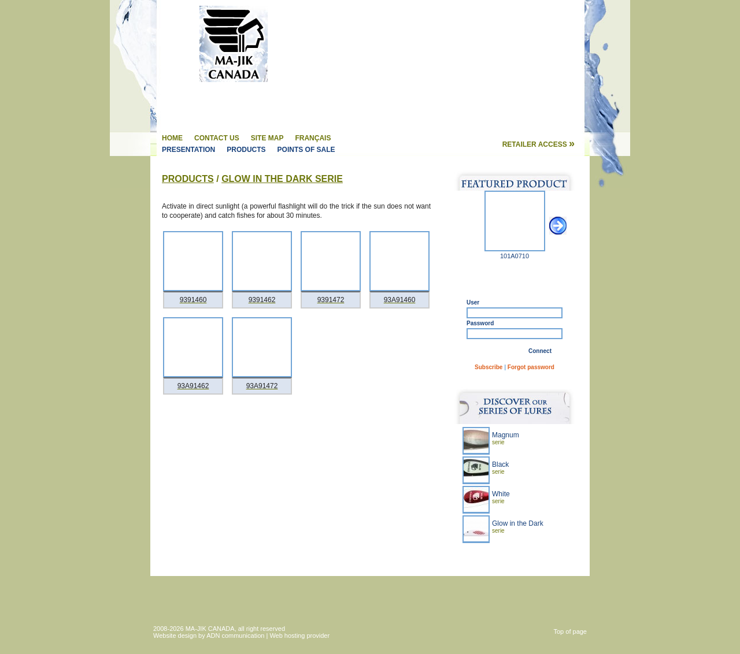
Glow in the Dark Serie (282, 179)
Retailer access (538, 144)
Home (172, 138)
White (501, 497)
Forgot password (531, 367)
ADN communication (235, 635)
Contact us (216, 138)
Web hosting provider (299, 635)
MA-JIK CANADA (210, 628)
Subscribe (488, 367)
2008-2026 (169, 628)
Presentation (188, 150)
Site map (267, 138)
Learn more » (548, 554)
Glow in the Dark (517, 526)
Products (246, 150)
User (473, 302)
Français (313, 138)
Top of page (570, 631)
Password (480, 323)
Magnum (505, 438)
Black (500, 467)
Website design (175, 635)
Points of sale (306, 150)
